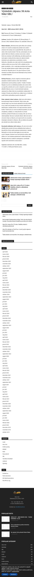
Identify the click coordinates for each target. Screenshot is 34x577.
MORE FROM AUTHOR (19, 173)
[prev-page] (3, 201)
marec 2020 (6, 420)
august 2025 (6, 270)
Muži (4, 451)
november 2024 (7, 292)
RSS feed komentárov (8, 478)
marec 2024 (6, 311)
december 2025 (7, 261)
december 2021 (7, 375)
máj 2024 (5, 306)
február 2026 (6, 256)
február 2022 (6, 370)
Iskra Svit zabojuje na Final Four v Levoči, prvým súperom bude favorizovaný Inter (17, 230)
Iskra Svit (8, 6)
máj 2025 (5, 278)
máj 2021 (5, 392)
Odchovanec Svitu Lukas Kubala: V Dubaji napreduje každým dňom (17, 215)
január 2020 (6, 425)
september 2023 (7, 325)
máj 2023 (5, 335)
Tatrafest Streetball (7, 458)
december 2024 (7, 289)
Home (3, 6)
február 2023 (6, 342)
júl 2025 (5, 273)
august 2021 (6, 384)
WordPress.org (6, 480)
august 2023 (6, 327)
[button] (2, 2)
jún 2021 (5, 389)
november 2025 (7, 263)
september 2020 (7, 411)
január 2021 (6, 401)
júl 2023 (5, 330)
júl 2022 (5, 358)
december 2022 (7, 346)
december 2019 (7, 427)
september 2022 (7, 354)
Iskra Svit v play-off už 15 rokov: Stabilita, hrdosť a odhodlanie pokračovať (20, 187)
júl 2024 (5, 301)
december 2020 (7, 403)
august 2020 (6, 413)
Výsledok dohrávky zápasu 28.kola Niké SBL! (25, 167)
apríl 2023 (5, 337)
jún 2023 (5, 332)
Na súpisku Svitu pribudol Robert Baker (20, 532)
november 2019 (7, 429)
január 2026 (6, 259)
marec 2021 (6, 396)
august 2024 (6, 299)
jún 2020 (5, 418)
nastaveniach (15, 571)
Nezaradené (6, 454)
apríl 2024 (5, 308)
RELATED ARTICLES (7, 173)
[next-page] (5, 201)
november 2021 (7, 377)
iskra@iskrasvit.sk (20, 507)
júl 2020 (5, 415)
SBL (7, 8)
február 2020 (6, 422)
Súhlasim (5, 574)
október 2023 (6, 323)
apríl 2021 (5, 394)
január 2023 (6, 344)
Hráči (4, 442)
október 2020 (6, 408)
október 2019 (6, 432)
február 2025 (6, 285)
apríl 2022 (5, 365)
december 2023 (7, 318)
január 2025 (6, 287)
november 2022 (7, 349)
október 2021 (6, 380)
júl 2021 (5, 387)
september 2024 (7, 297)
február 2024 (6, 313)
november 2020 (7, 406)
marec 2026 (6, 254)
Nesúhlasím (13, 574)
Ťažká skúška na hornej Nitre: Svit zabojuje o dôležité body (17, 234)
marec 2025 (6, 282)
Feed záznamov (7, 476)
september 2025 (7, 268)
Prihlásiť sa (5, 473)
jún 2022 (5, 361)
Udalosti (5, 461)
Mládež (4, 449)
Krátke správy (6, 447)
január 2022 (6, 373)
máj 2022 (5, 363)
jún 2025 (5, 275)
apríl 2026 (5, 252)
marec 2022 (6, 368)
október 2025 (6, 266)
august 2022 (6, 356)
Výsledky (11, 8)
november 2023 (7, 320)
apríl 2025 (5, 280)
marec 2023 (6, 339)
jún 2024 (5, 304)
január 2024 (6, 316)
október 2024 (6, 294)
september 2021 (7, 382)
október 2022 (6, 351)
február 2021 (6, 399)
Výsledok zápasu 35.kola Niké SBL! (8, 167)
